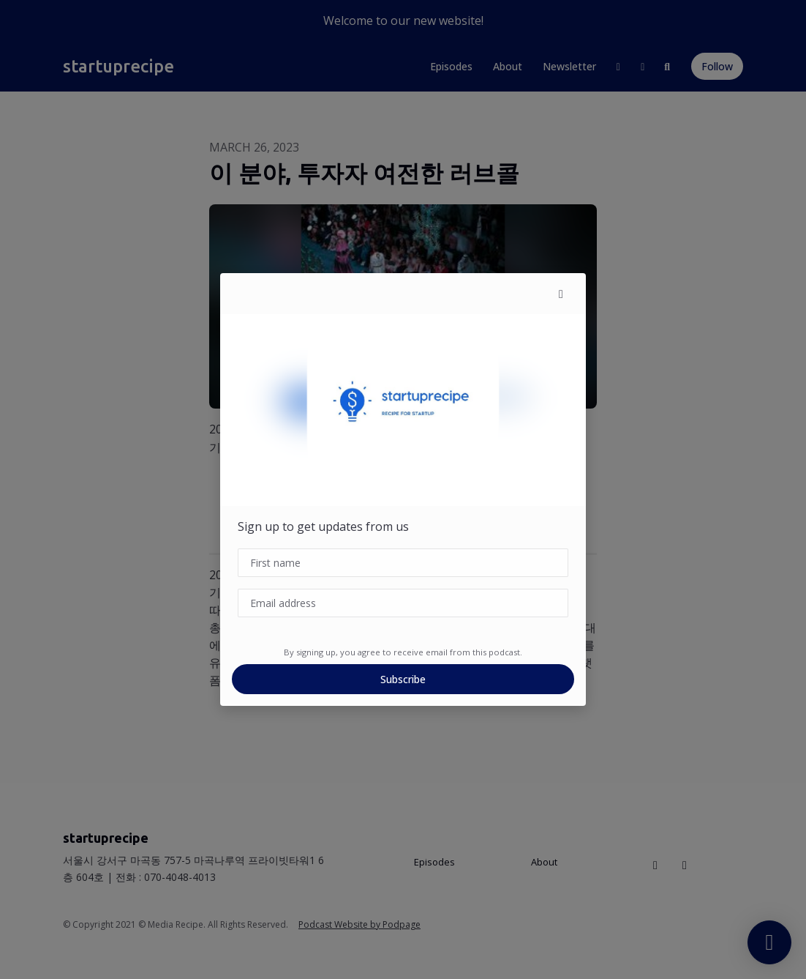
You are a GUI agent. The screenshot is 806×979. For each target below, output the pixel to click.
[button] (561, 293)
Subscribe (403, 679)
